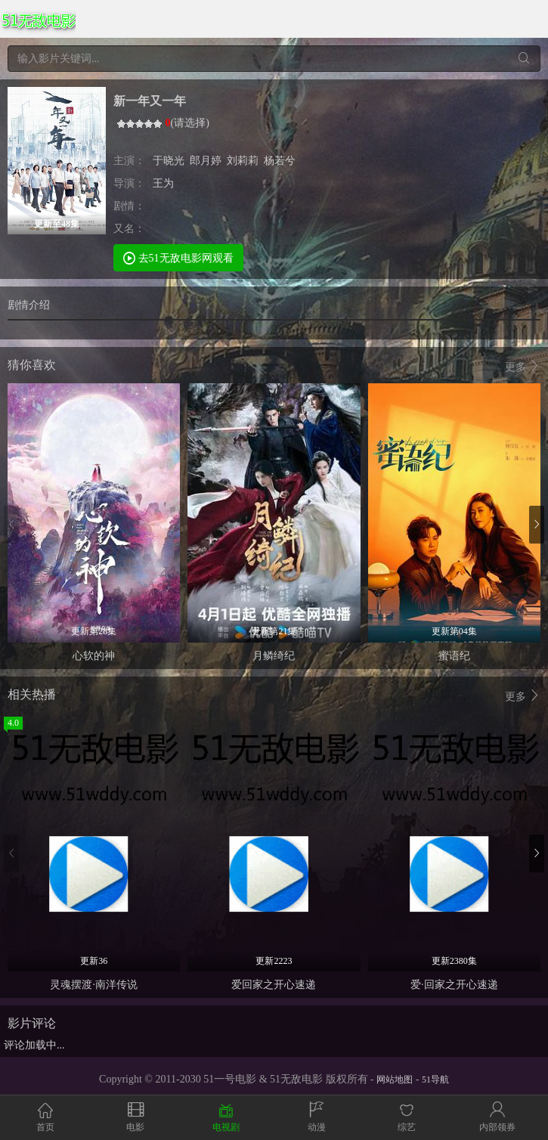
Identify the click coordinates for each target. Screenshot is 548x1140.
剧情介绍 (29, 305)
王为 (163, 183)
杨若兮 (280, 160)
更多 (523, 366)
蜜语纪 (454, 655)
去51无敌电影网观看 (178, 257)
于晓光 (168, 160)
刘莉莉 (243, 160)
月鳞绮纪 (273, 655)
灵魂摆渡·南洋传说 (94, 984)
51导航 (435, 1079)
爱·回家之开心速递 (454, 984)
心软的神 (94, 655)
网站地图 (394, 1079)
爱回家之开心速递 (273, 984)
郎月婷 (205, 160)
